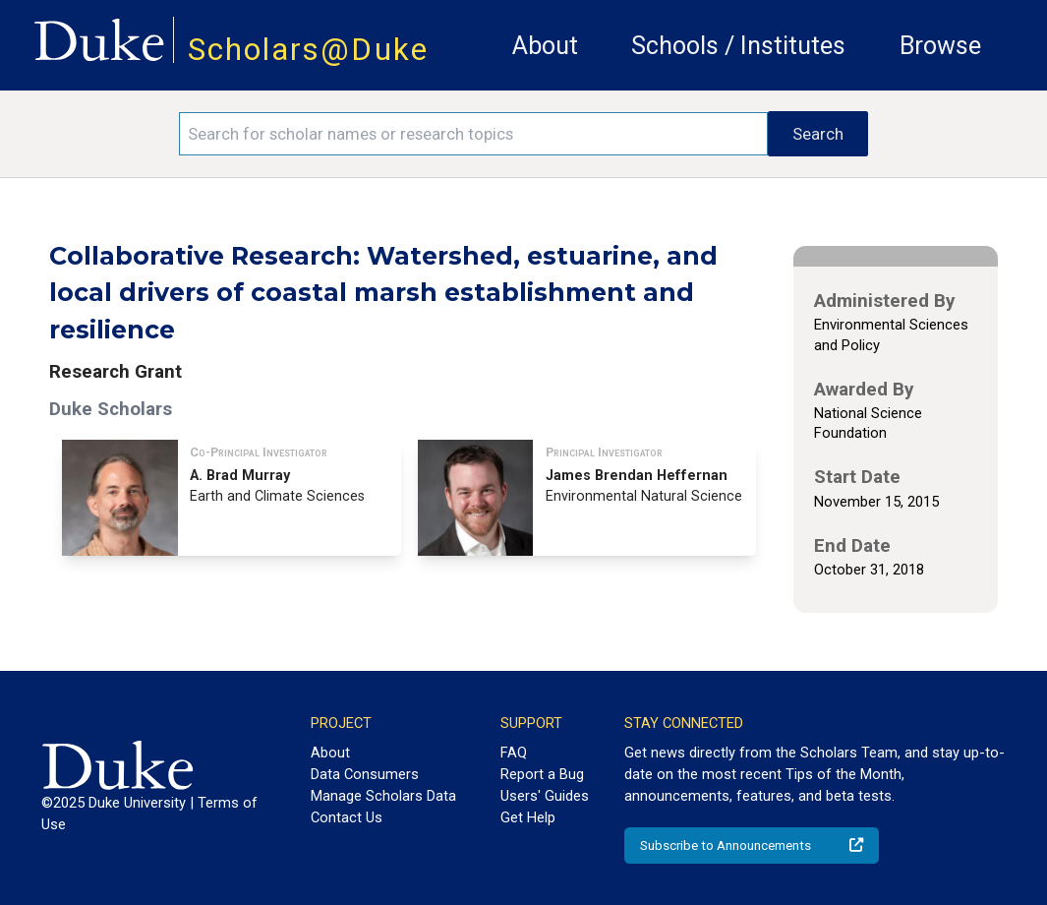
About (545, 45)
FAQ (513, 752)
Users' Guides (544, 796)
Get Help (527, 817)
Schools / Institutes (738, 45)
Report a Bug (542, 774)
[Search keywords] (473, 133)
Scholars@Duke (308, 49)
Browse (940, 45)
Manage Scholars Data (383, 796)
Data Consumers (365, 774)
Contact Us (346, 817)
